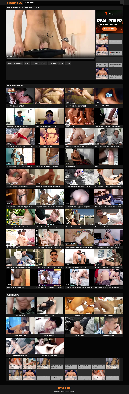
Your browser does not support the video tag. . (50, 35)
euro (27, 63)
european (19, 63)
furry (44, 63)
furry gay (54, 63)
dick (69, 63)
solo (62, 63)
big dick (36, 63)
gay (10, 63)
